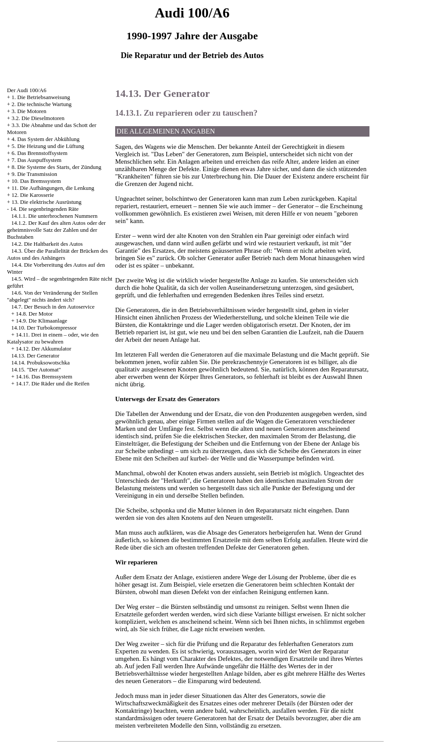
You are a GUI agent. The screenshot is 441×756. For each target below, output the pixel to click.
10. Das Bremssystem (36, 181)
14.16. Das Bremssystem (44, 376)
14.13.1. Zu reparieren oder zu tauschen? (186, 112)
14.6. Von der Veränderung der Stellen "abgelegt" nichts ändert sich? (52, 296)
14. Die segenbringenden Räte (44, 209)
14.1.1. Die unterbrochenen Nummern (54, 216)
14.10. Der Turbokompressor (44, 327)
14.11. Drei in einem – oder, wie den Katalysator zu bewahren (53, 338)
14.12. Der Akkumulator (43, 348)
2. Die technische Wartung (42, 104)
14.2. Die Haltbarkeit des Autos (47, 244)
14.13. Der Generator (35, 355)
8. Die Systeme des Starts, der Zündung (57, 167)
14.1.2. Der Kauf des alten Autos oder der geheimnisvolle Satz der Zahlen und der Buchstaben (56, 230)
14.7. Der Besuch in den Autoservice (53, 306)
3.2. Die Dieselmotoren (38, 118)
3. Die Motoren (29, 111)
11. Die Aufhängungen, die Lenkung (53, 188)
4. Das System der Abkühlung (46, 139)
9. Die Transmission (34, 174)
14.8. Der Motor (34, 313)
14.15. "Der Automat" (36, 369)
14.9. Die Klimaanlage (41, 320)
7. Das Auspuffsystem (37, 160)
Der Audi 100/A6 (26, 90)
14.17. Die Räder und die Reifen (52, 383)
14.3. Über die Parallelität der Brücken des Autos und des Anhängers (57, 254)
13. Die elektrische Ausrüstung (47, 202)
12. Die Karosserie (33, 195)
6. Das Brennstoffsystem (40, 153)
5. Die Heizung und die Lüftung (48, 146)
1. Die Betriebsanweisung (41, 97)
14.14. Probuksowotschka (40, 362)
